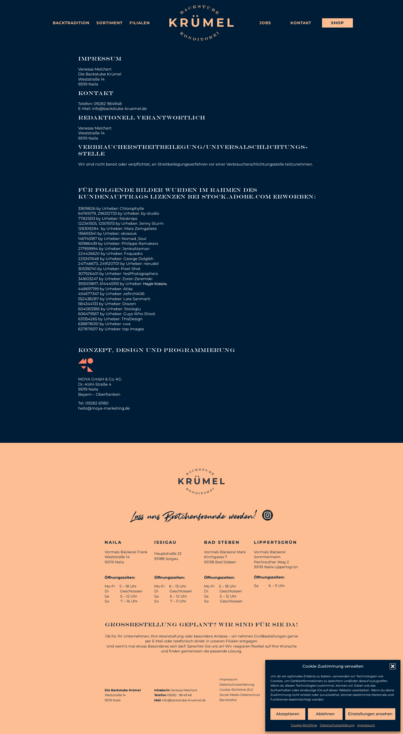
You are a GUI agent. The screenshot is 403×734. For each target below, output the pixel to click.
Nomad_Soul (134, 238)
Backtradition (71, 22)
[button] (392, 666)
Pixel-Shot (130, 268)
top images (133, 328)
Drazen (129, 303)
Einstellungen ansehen (370, 713)
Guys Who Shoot (139, 313)
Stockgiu (132, 308)
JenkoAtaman (136, 248)
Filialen (140, 22)
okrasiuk (129, 233)
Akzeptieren (287, 713)
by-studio (150, 213)
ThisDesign (132, 318)
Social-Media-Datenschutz (239, 695)
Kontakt (300, 22)
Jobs (265, 22)
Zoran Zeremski (137, 278)
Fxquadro (133, 253)
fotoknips (128, 218)
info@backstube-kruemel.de (184, 700)
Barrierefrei (228, 700)
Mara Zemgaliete (140, 228)
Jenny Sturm (151, 223)
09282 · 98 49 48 (179, 695)
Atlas (128, 288)
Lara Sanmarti (136, 298)
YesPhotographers (140, 273)
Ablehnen (325, 713)
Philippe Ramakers (140, 243)
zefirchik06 (133, 293)
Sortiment (109, 22)
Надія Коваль (155, 283)
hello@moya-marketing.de (104, 408)
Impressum (366, 725)
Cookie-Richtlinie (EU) (236, 690)
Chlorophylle (132, 208)
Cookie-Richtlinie (304, 725)
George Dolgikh (138, 258)
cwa (127, 323)
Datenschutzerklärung (337, 725)
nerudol (151, 263)
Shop (337, 22)
